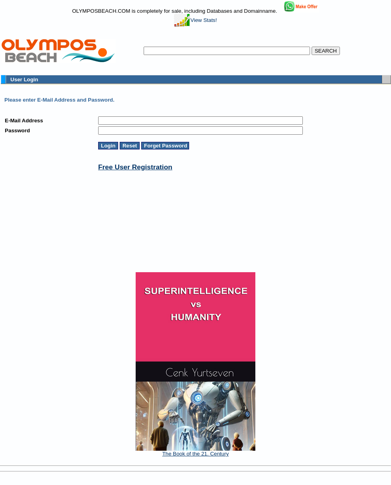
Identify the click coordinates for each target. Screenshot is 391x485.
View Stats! (195, 20)
